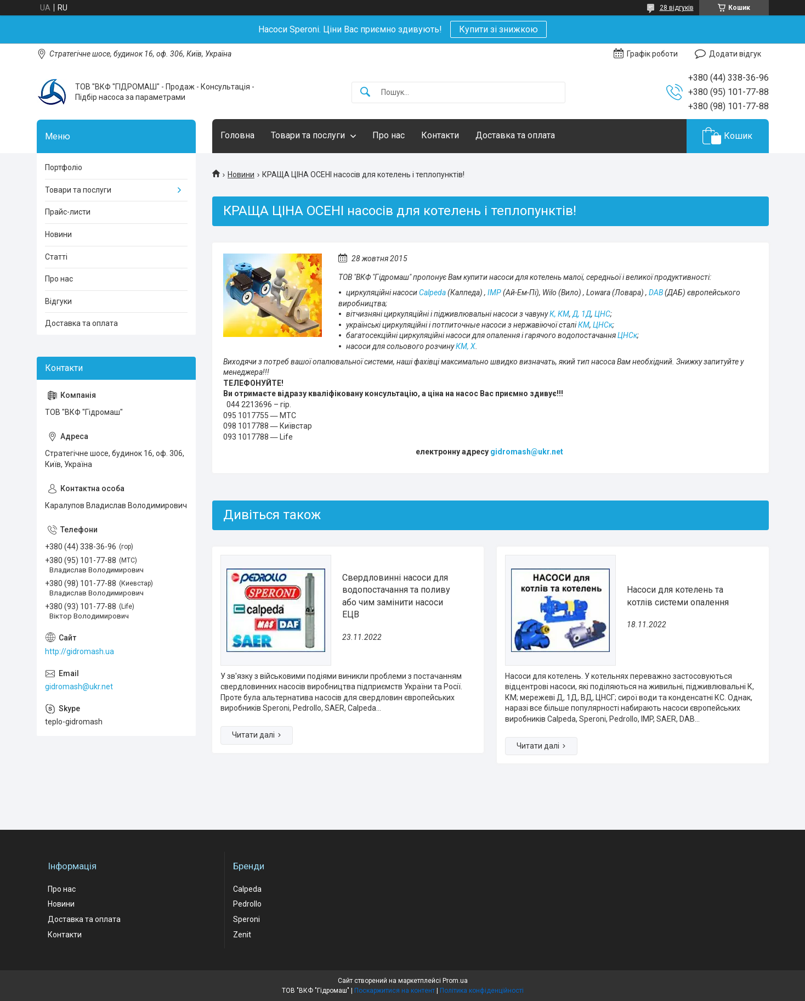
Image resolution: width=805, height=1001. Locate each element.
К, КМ (559, 314)
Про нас (388, 135)
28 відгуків (677, 8)
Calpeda (432, 292)
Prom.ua (455, 981)
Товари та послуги (308, 135)
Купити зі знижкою (498, 29)
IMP (494, 292)
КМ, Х (465, 346)
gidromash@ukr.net (79, 686)
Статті (56, 256)
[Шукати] (365, 92)
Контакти (440, 135)
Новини (241, 174)
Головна (237, 135)
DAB (656, 292)
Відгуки (58, 301)
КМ (583, 324)
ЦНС (602, 314)
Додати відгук (735, 53)
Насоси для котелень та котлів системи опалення (678, 595)
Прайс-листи (67, 211)
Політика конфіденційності (482, 990)
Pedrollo (247, 903)
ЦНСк (603, 324)
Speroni (246, 919)
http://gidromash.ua (79, 651)
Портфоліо (63, 167)
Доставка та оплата (515, 135)
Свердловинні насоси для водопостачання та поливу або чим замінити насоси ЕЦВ (396, 596)
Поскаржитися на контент (394, 990)
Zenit (242, 934)
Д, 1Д (581, 314)
